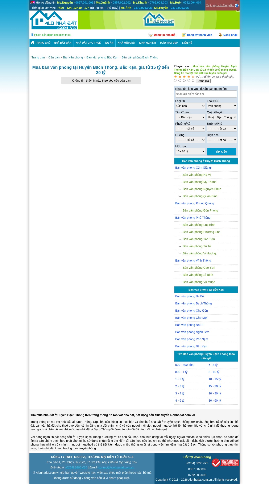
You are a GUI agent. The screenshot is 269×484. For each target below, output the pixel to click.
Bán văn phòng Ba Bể (189, 296)
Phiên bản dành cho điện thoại (52, 34)
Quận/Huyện (215, 112)
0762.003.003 (197, 475)
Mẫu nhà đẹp (169, 42)
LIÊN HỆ (187, 42)
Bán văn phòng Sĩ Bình (198, 274)
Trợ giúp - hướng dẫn (220, 5)
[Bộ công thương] (225, 464)
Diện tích (213, 135)
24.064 (216, 76)
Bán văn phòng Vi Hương (199, 253)
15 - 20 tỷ (215, 386)
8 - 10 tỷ (214, 372)
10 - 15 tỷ (215, 379)
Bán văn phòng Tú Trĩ (197, 246)
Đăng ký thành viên (199, 34)
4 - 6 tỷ (179, 400)
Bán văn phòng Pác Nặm (191, 339)
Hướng (180, 135)
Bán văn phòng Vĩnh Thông (193, 260)
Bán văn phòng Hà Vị (197, 174)
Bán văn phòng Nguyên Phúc (202, 189)
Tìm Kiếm (221, 151)
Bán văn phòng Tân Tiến (199, 239)
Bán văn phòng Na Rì (189, 325)
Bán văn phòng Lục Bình (199, 224)
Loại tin (180, 101)
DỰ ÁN (109, 42)
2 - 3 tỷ (179, 386)
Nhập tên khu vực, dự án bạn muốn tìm (201, 88)
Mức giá (180, 146)
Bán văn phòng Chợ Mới (191, 317)
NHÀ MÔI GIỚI (126, 42)
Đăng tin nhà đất (164, 34)
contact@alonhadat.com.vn (116, 467)
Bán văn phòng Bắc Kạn (191, 346)
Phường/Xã (182, 123)
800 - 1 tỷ (181, 372)
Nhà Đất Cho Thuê (88, 42)
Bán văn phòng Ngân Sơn (192, 332)
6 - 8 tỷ (213, 364)
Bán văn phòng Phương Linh (201, 232)
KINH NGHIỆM (147, 42)
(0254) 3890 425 (76, 467)
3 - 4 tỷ (179, 393)
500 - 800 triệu (184, 364)
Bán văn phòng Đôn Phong (200, 210)
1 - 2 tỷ (179, 379)
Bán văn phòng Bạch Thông (193, 303)
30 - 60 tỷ (215, 400)
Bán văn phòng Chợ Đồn (191, 310)
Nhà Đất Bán (62, 42)
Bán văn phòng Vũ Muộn (199, 282)
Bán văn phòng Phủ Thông (193, 217)
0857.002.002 (197, 469)
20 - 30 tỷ (215, 393)
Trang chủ (42, 42)
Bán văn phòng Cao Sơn (199, 267)
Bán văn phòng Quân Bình (200, 196)
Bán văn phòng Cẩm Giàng (193, 167)
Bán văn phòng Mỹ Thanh (199, 182)
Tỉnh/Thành (182, 112)
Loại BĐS (213, 101)
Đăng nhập (230, 34)
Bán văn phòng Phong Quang (194, 203)
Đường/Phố (214, 123)
